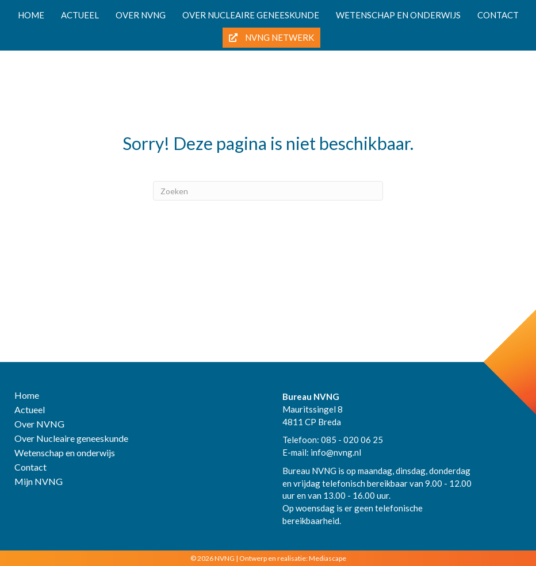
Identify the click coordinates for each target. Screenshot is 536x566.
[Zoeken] (268, 191)
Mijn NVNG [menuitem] (38, 482)
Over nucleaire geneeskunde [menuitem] (250, 15)
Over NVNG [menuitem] (141, 15)
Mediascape (327, 558)
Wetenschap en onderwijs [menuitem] (398, 15)
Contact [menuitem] (498, 15)
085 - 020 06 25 (352, 439)
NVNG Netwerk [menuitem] (271, 37)
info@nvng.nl (336, 452)
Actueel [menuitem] (80, 15)
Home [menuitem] (31, 15)
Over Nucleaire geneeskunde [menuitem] (71, 439)
